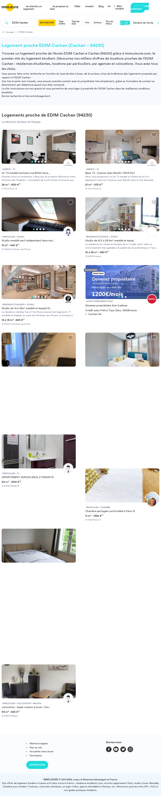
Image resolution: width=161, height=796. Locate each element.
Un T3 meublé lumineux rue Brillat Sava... (26, 173)
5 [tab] (45, 162)
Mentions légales (39, 743)
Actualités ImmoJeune (41, 751)
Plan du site (36, 747)
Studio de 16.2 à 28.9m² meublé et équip (109, 240)
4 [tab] (42, 162)
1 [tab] (32, 162)
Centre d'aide (37, 765)
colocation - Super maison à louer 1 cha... (26, 707)
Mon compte (119, 7)
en (109, 6)
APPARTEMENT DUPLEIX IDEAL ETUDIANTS (28, 477)
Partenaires (36, 755)
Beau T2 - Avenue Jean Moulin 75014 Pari (110, 173)
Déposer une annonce (140, 7)
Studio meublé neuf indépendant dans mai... (28, 240)
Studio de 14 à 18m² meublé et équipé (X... (27, 308)
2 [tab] (35, 162)
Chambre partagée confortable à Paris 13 (110, 511)
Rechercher (47, 23)
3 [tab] (39, 162)
